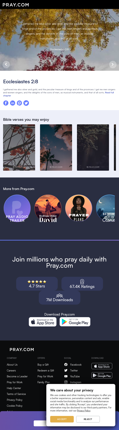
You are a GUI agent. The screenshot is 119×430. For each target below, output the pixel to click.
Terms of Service (16, 394)
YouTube (72, 376)
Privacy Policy (14, 399)
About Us (12, 364)
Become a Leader (17, 376)
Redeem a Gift (45, 370)
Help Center (14, 388)
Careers (11, 370)
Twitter (71, 370)
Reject (88, 419)
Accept (62, 419)
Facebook (73, 364)
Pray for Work (14, 382)
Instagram (72, 382)
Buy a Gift (43, 364)
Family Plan (43, 382)
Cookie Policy (14, 405)
